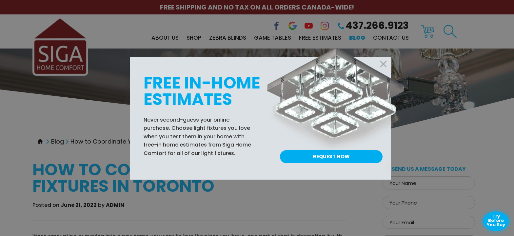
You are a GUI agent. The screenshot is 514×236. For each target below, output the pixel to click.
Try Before (496, 220)
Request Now (331, 156)
